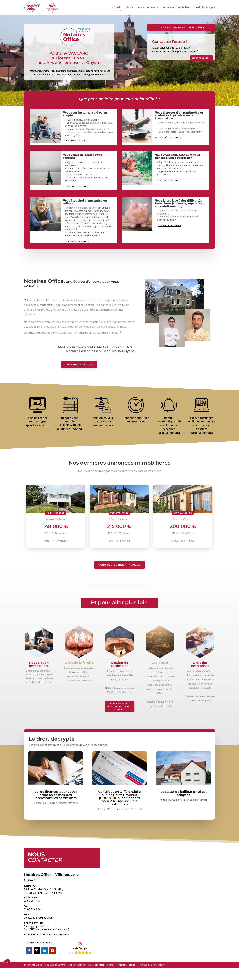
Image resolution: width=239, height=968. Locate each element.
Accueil (116, 7)
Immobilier (183, 799)
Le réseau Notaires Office (101, 964)
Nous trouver (200, 58)
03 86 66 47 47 (32, 900)
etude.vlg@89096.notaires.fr (183, 51)
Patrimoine (73, 802)
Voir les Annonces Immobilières (181, 27)
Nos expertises (146, 7)
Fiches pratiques (76, 964)
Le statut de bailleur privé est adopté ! (183, 793)
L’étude (129, 7)
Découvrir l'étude (79, 364)
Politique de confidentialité (152, 964)
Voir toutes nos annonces (119, 564)
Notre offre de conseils (77, 140)
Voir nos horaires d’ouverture (53, 934)
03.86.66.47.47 (184, 47)
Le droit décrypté (205, 7)
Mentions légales (126, 964)
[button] (6, 962)
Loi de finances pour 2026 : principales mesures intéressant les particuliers (56, 795)
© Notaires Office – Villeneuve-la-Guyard (44, 964)
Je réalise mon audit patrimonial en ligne (118, 706)
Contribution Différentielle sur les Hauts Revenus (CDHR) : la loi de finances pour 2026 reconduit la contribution (119, 798)
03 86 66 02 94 (32, 909)
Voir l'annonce (55, 513)
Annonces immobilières (176, 7)
